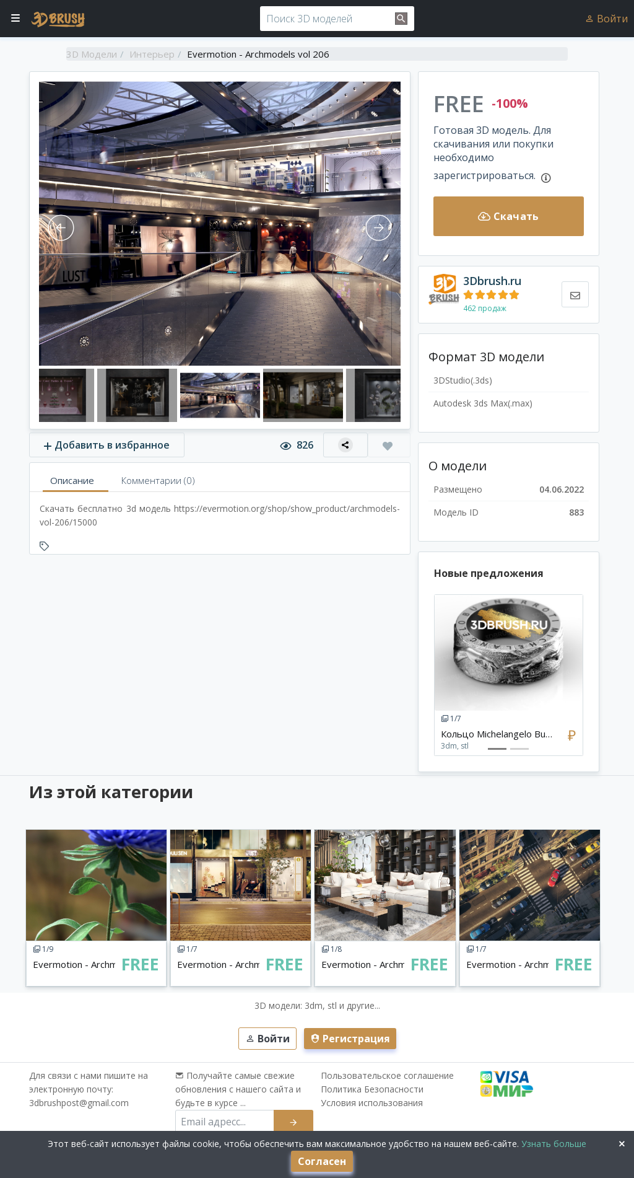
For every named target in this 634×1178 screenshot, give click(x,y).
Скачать (508, 216)
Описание (72, 480)
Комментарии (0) (158, 480)
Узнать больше (552, 1143)
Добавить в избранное (107, 445)
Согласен (322, 1161)
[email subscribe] (225, 1121)
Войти (606, 18)
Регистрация (350, 1038)
